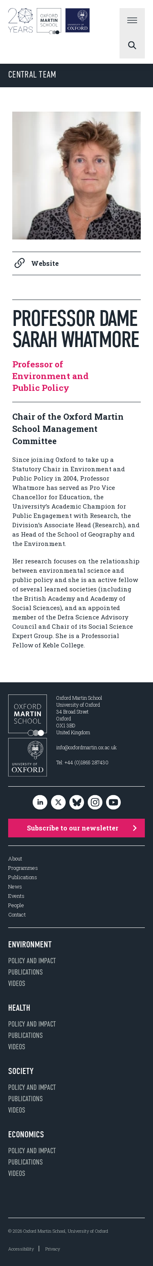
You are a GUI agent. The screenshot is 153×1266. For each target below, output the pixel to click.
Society (20, 1071)
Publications (22, 877)
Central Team (32, 74)
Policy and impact (32, 960)
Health (19, 1008)
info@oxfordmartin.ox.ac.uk (86, 747)
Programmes (23, 868)
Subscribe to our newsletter (82, 828)
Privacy (52, 1249)
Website (35, 263)
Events (16, 896)
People (16, 905)
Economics (26, 1134)
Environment (30, 944)
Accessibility (21, 1249)
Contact (17, 914)
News (15, 886)
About (15, 858)
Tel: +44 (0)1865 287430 (82, 762)
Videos (16, 983)
